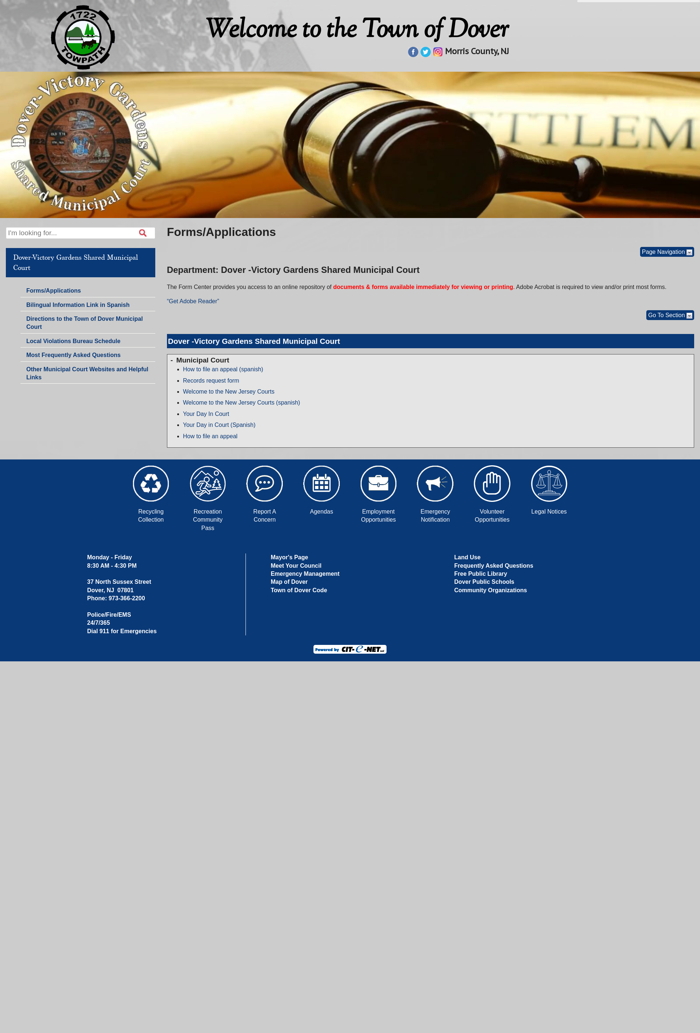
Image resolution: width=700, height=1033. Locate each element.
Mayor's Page (289, 557)
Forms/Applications (53, 291)
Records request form (211, 380)
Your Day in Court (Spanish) (219, 425)
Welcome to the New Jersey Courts (228, 391)
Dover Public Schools (484, 582)
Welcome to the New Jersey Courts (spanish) (241, 402)
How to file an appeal (210, 436)
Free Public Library (480, 574)
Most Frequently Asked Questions (73, 355)
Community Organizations (490, 590)
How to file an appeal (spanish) (223, 369)
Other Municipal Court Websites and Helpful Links (87, 373)
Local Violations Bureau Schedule (73, 341)
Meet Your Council (296, 566)
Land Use (467, 557)
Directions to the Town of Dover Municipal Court (84, 323)
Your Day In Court (206, 414)
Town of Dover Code (299, 590)
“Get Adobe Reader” (193, 301)
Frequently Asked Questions (493, 566)
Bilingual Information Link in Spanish (78, 305)
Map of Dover (289, 582)
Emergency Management (305, 574)
